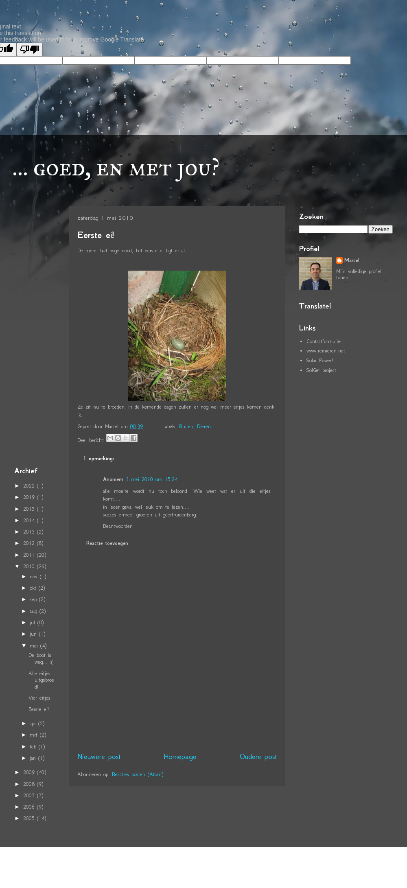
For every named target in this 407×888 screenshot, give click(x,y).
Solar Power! (319, 360)
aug (34, 611)
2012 (30, 543)
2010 (30, 566)
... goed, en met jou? (116, 167)
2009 (30, 772)
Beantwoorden (118, 526)
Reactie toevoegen (107, 543)
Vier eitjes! (40, 698)
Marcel (351, 260)
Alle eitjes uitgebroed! (41, 680)
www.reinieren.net (325, 351)
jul (33, 622)
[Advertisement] (38, 334)
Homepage (180, 756)
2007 (30, 795)
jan (34, 758)
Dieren (204, 426)
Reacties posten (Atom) (137, 774)
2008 (30, 784)
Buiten (186, 426)
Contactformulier (324, 341)
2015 (30, 509)
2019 (30, 497)
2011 (30, 555)
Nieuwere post (98, 756)
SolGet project (321, 370)
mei (35, 646)
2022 (30, 486)
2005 (30, 818)
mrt (35, 735)
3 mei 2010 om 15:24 (151, 479)
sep (34, 599)
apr (34, 723)
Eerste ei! (95, 235)
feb (34, 747)
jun (34, 634)
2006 (30, 807)
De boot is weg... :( (40, 658)
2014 (30, 520)
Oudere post (258, 756)
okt (34, 588)
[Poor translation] (30, 49)
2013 (30, 532)
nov (35, 576)
